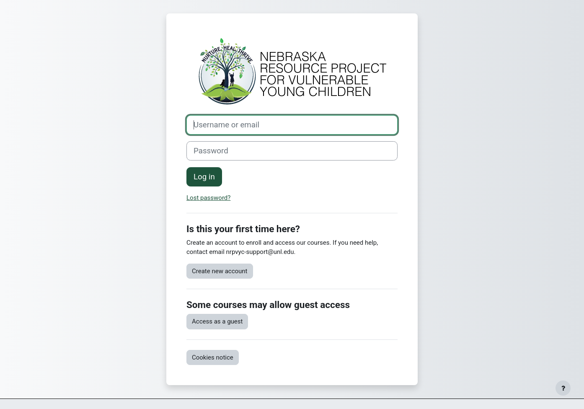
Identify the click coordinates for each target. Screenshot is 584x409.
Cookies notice (212, 357)
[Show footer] (563, 388)
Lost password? (208, 198)
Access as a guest (217, 321)
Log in (204, 176)
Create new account (220, 271)
